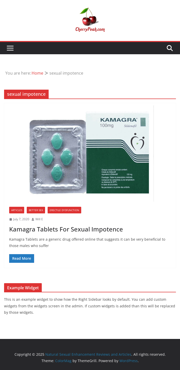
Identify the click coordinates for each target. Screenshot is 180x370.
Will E (39, 219)
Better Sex (36, 210)
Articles (16, 210)
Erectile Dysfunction (64, 210)
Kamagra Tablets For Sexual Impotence (66, 229)
